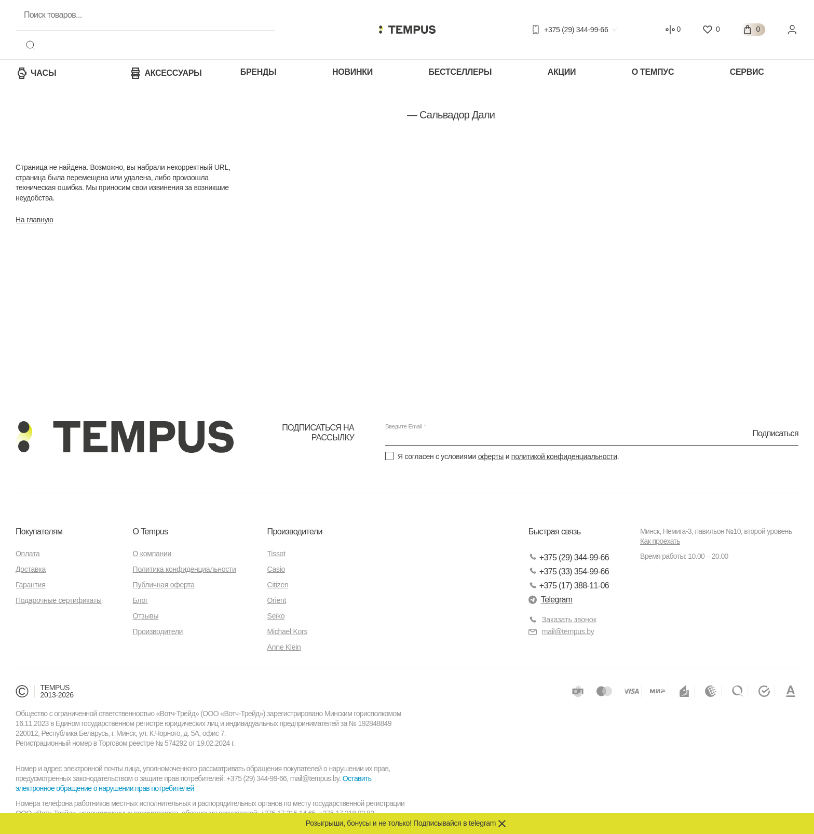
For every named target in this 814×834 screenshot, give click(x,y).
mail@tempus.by (561, 631)
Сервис (747, 72)
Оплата (27, 554)
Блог (140, 601)
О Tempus (150, 532)
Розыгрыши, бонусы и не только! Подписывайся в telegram (401, 823)
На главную (34, 220)
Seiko (276, 616)
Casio (276, 570)
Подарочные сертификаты (59, 601)
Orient (276, 601)
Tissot (276, 554)
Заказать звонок (569, 620)
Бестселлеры (460, 72)
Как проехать (660, 541)
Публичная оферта (164, 585)
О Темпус (653, 72)
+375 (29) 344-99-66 (568, 557)
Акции (562, 72)
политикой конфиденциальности (564, 456)
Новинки (352, 72)
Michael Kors (287, 632)
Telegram (550, 599)
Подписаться (775, 433)
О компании (152, 554)
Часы (36, 73)
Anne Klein (284, 647)
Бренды (258, 72)
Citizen (278, 585)
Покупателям (39, 532)
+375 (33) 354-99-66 (568, 571)
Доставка (31, 570)
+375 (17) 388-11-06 (568, 585)
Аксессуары (165, 73)
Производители (158, 632)
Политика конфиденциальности (184, 570)
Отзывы (146, 616)
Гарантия (30, 585)
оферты (491, 456)
